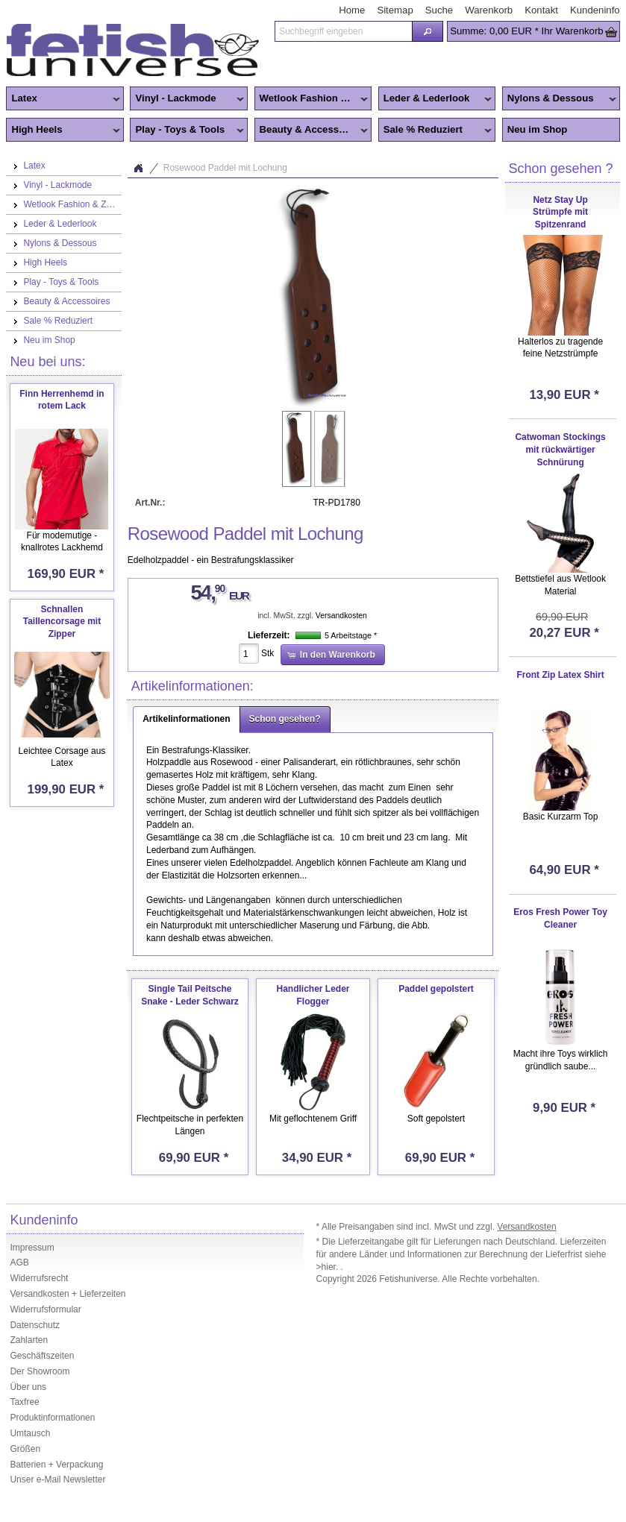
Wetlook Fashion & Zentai (313, 99)
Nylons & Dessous (559, 99)
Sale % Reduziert (435, 130)
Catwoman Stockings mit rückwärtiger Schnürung (560, 450)
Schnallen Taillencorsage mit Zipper (62, 622)
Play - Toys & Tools (187, 130)
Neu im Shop (537, 129)
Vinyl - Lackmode (187, 99)
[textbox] (343, 31)
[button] (427, 31)
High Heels (63, 130)
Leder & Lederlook (435, 99)
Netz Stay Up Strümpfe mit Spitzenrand (560, 212)
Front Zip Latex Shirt (560, 675)
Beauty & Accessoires (311, 130)
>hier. (328, 1267)
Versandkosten (341, 615)
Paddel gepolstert (436, 989)
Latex (63, 99)
